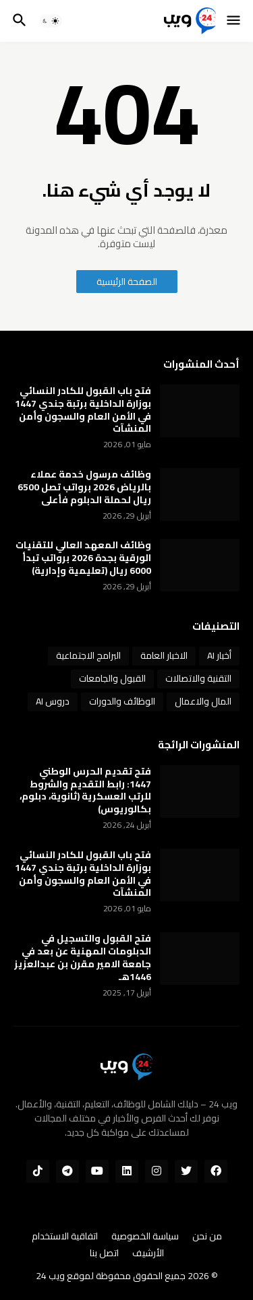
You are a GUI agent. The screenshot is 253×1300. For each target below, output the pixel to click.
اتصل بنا (104, 1253)
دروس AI (52, 701)
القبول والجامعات (112, 678)
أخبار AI (219, 655)
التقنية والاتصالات (198, 678)
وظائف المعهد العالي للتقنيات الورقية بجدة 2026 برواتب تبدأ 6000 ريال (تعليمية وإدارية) (83, 558)
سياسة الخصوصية (145, 1236)
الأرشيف (148, 1253)
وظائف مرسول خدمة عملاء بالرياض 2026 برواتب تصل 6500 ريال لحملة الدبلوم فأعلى (84, 487)
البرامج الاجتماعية (88, 655)
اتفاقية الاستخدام (65, 1236)
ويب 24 (50, 1276)
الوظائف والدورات (122, 701)
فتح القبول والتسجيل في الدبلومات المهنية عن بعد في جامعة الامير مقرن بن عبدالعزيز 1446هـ (82, 957)
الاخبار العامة (164, 655)
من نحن (207, 1236)
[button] (234, 20)
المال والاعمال (203, 701)
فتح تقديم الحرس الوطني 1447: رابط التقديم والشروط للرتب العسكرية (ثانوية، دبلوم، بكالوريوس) (85, 790)
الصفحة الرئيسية (126, 281)
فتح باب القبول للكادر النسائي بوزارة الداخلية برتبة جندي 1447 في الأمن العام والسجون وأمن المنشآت (83, 410)
